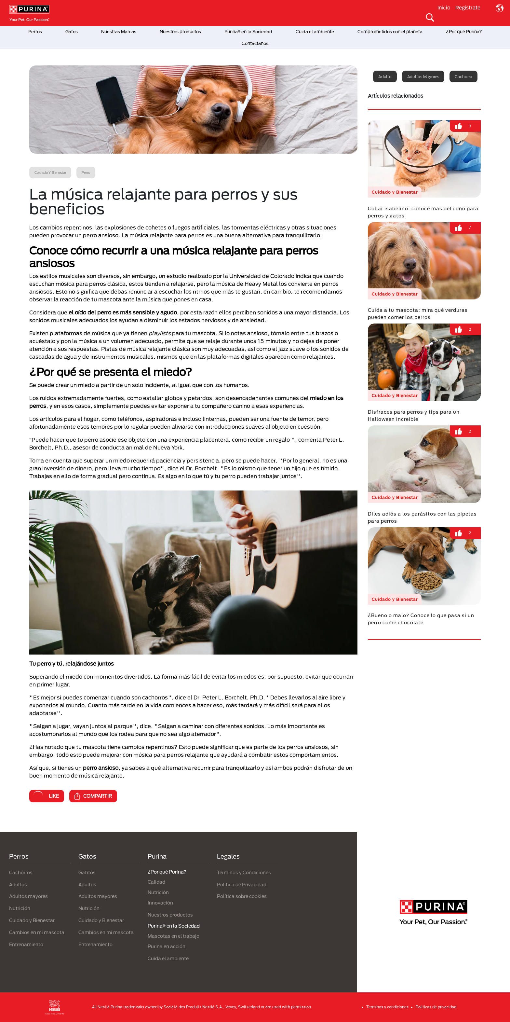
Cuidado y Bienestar (32, 920)
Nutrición (19, 908)
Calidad (156, 882)
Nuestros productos (180, 31)
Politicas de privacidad (436, 1007)
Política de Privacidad (241, 884)
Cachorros (21, 872)
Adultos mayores (423, 76)
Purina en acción (166, 946)
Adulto (385, 76)
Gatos (71, 31)
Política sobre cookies (242, 896)
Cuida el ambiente (315, 31)
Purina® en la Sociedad (248, 31)
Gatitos (87, 872)
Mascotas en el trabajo (173, 936)
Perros (35, 31)
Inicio (443, 7)
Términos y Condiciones (244, 872)
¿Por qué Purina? (464, 31)
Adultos (18, 884)
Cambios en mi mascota (36, 932)
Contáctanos (255, 43)
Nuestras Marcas (118, 31)
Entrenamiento (26, 944)
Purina (157, 856)
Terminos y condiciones (387, 1007)
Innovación (160, 902)
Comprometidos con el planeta (390, 31)
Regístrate (467, 7)
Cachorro (463, 76)
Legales (228, 856)
